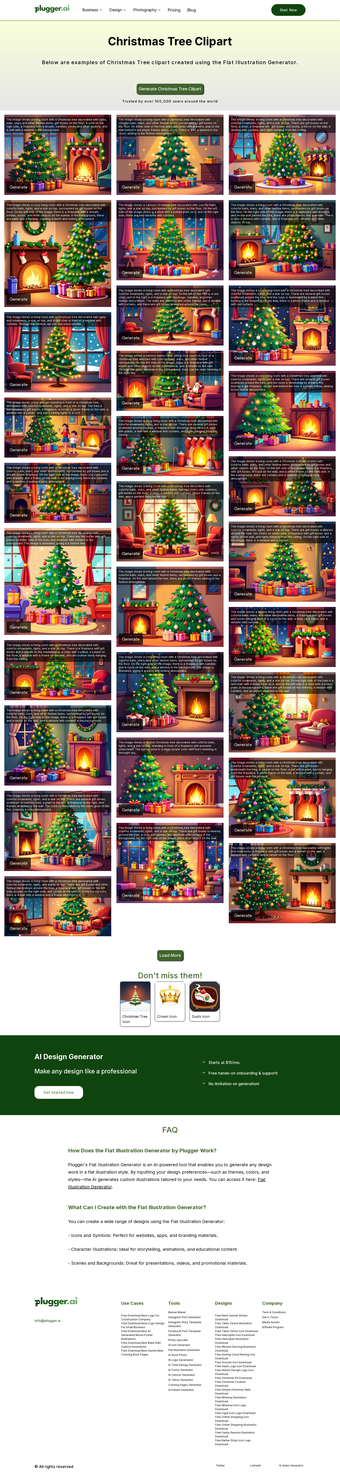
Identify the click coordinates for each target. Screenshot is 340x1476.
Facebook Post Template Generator (184, 1333)
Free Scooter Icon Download (233, 1362)
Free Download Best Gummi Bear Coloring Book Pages (142, 1352)
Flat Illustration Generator (184, 1350)
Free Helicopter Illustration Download (232, 1340)
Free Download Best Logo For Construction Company (140, 1317)
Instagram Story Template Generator (184, 1324)
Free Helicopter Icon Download (235, 1335)
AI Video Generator (291, 1465)
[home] (52, 10)
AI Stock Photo (177, 1355)
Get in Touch (270, 1317)
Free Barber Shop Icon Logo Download (233, 1442)
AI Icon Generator (179, 1345)
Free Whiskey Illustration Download (230, 1399)
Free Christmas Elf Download (233, 1378)
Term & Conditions (274, 1312)
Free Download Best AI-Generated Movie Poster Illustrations (137, 1335)
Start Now (288, 10)
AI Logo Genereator (180, 1360)
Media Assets (271, 1322)
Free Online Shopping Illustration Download (236, 1426)
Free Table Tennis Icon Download (236, 1331)
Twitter (220, 1465)
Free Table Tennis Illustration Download (233, 1325)
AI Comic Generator (180, 1370)
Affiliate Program (273, 1327)
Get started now (59, 1092)
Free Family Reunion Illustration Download (235, 1434)
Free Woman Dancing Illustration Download (235, 1348)
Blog (191, 9)
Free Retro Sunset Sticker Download (231, 1317)
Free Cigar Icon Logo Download (235, 1413)
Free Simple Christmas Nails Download (233, 1391)
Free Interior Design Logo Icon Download (234, 1372)
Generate (19, 186)
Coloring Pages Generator (184, 1384)
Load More (170, 955)
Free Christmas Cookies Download (230, 1383)
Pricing (174, 9)
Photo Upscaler (178, 1340)
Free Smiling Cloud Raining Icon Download (235, 1356)
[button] (93, 10)
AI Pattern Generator (181, 1389)
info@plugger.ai (47, 1320)
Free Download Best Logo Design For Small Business (142, 1325)
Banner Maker (177, 1312)
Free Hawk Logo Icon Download (235, 1366)
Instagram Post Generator (184, 1317)
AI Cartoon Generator (181, 1375)
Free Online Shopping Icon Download (232, 1418)
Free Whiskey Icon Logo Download (230, 1407)
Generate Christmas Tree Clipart (170, 88)
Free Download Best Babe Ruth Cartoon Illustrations (141, 1344)
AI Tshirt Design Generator (185, 1365)
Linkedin (255, 1465)
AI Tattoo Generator (180, 1379)
